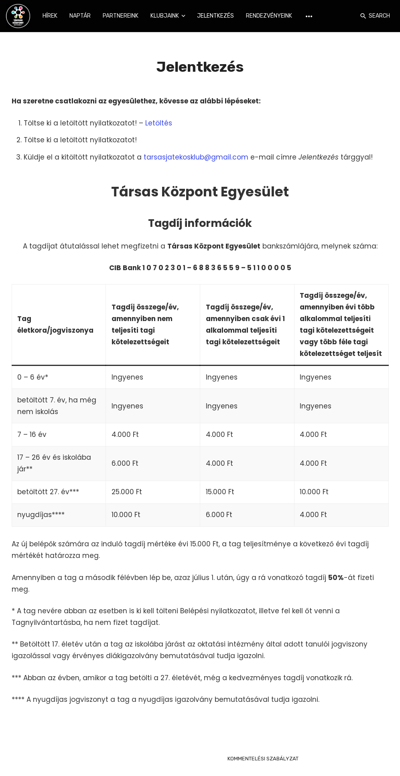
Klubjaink (164, 15)
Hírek (50, 15)
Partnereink (120, 15)
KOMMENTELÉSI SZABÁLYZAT (262, 759)
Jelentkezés (215, 15)
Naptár (80, 15)
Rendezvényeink (269, 15)
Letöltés (158, 123)
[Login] (351, 16)
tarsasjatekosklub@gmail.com (196, 157)
